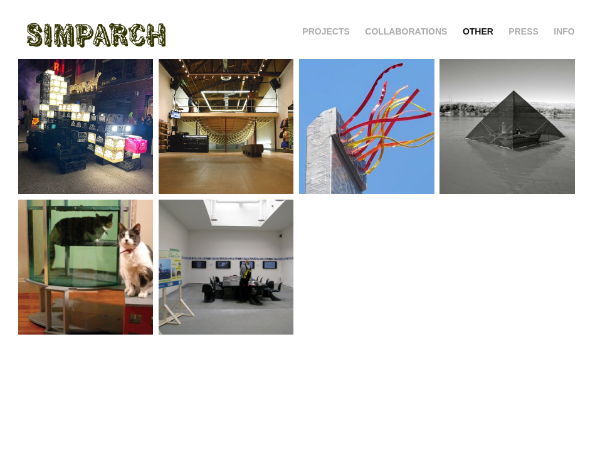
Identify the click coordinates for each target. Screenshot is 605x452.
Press (523, 31)
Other (478, 31)
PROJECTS (325, 31)
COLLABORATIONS (406, 31)
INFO (564, 31)
